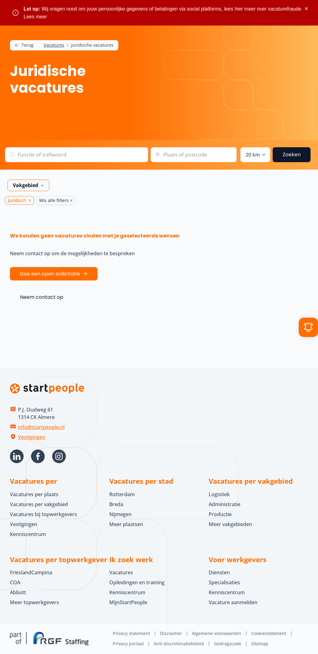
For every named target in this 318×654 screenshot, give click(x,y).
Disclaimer (171, 633)
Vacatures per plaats (34, 494)
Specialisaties (224, 582)
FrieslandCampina (31, 572)
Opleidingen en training (137, 582)
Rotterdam (122, 494)
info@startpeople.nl (41, 427)
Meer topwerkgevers (34, 602)
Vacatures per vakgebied (39, 504)
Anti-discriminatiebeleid (179, 644)
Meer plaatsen (126, 524)
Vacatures (53, 45)
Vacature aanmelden (233, 602)
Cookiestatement (268, 633)
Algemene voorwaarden (216, 633)
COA (15, 582)
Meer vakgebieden (230, 524)
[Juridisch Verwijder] (28, 200)
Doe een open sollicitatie (50, 273)
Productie (220, 514)
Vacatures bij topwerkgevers (43, 514)
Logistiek (219, 494)
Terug (24, 45)
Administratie (224, 504)
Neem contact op (41, 297)
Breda (116, 504)
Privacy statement (131, 633)
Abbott (18, 592)
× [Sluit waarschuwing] (306, 8)
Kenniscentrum (28, 534)
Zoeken (292, 154)
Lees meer (35, 16)
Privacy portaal (128, 644)
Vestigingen (31, 437)
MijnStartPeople (128, 602)
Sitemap (259, 644)
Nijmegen (120, 514)
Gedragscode (227, 644)
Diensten (219, 572)
